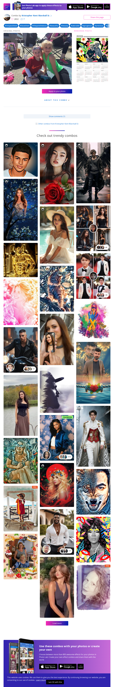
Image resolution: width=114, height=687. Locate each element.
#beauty (64, 25)
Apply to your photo (57, 91)
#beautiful (53, 25)
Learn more (41, 680)
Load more (57, 623)
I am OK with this (55, 682)
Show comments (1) (57, 116)
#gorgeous (87, 25)
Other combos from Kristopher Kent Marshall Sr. (57, 124)
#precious (99, 25)
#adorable (75, 25)
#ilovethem (25, 25)
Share (97, 17)
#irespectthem (11, 25)
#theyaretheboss (39, 25)
